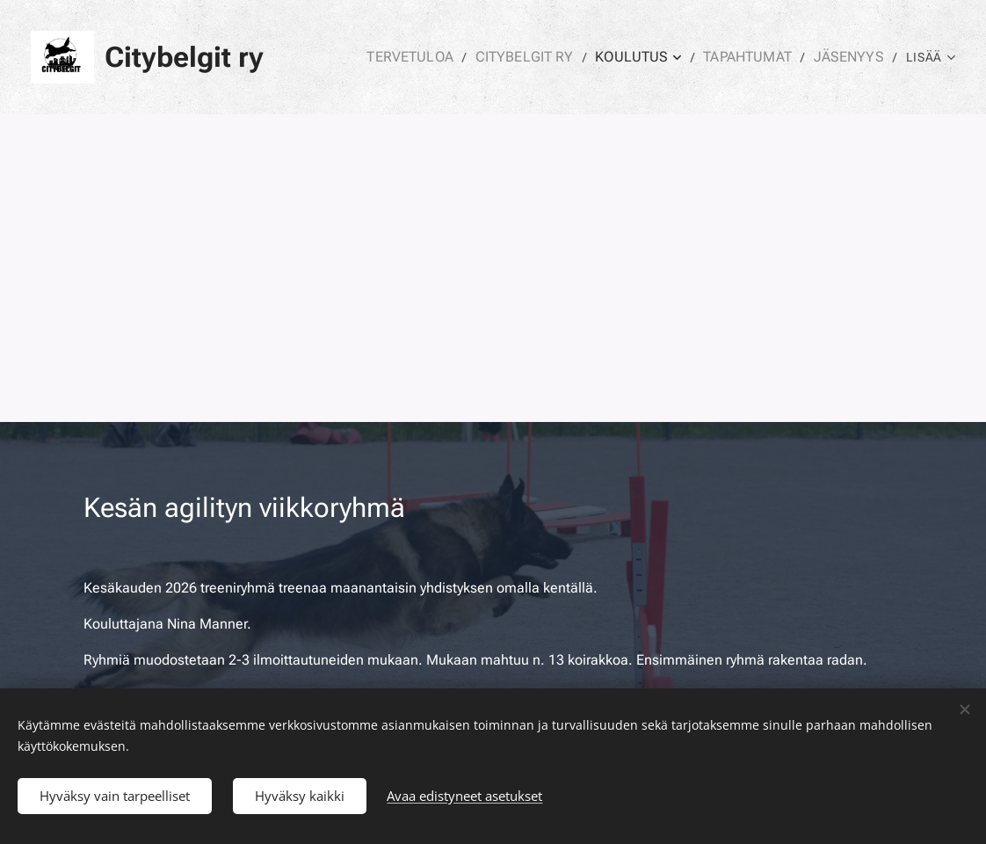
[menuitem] (444, 57)
